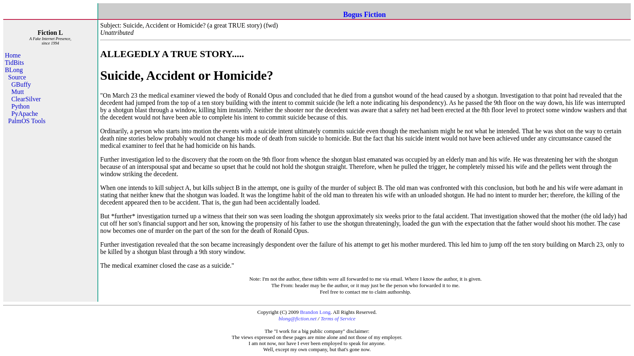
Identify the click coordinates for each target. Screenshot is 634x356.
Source (17, 77)
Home (13, 55)
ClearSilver (26, 99)
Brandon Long (315, 312)
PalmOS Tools (26, 120)
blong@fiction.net (298, 318)
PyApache (24, 113)
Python (20, 106)
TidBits (14, 62)
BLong (14, 69)
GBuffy (21, 84)
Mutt (17, 91)
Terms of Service (338, 318)
